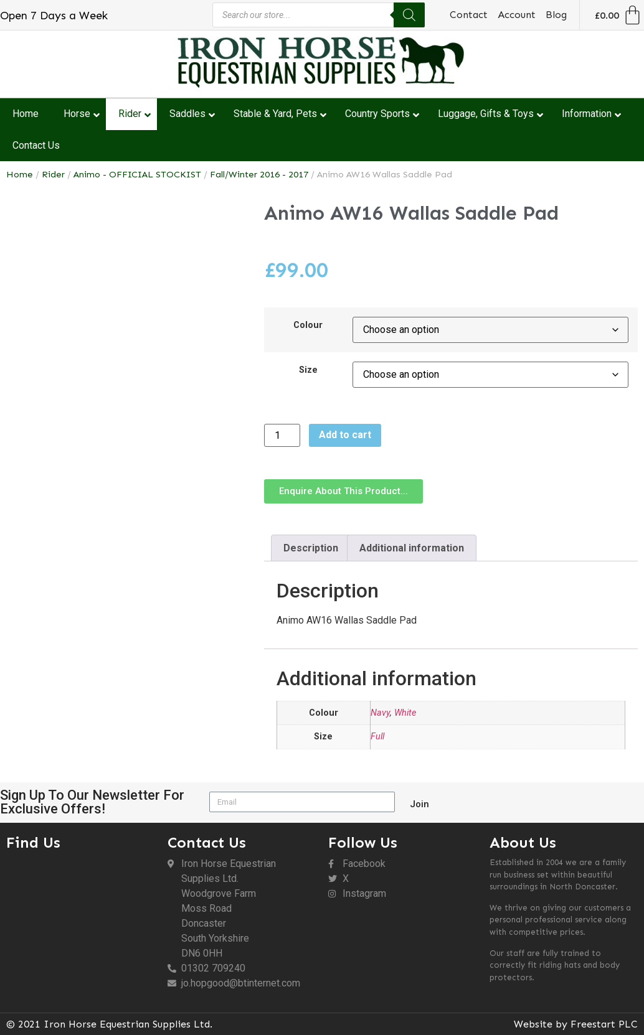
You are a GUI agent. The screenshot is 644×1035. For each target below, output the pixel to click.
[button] (343, 491)
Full (377, 736)
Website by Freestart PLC (576, 1024)
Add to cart (345, 435)
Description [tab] (310, 548)
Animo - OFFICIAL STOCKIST (137, 174)
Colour (308, 325)
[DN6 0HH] (80, 924)
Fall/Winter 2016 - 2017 (259, 174)
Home (19, 174)
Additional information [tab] (411, 548)
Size (308, 370)
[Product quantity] (282, 435)
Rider (53, 174)
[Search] (409, 14)
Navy (380, 713)
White (405, 713)
